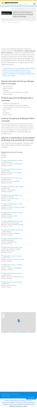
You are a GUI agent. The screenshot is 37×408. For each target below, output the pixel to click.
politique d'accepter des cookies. (19, 406)
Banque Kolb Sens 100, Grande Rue (13, 282)
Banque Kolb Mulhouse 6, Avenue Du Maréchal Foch (13, 160)
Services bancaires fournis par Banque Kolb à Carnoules (19, 68)
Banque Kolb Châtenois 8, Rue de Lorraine (13, 212)
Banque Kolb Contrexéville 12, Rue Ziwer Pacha (13, 195)
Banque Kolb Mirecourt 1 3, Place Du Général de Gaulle (13, 204)
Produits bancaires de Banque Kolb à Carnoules (16, 70)
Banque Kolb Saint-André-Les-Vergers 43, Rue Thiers (13, 247)
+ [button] (3, 314)
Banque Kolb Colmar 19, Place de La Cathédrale (13, 169)
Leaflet (11, 332)
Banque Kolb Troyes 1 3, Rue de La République (13, 264)
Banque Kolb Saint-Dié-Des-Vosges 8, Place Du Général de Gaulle (13, 221)
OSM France (32, 332)
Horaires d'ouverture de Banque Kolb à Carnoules (17, 72)
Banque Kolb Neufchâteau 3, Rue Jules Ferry (13, 238)
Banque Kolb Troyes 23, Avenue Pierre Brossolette (13, 256)
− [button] (3, 317)
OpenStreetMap (21, 332)
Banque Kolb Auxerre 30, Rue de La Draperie (13, 178)
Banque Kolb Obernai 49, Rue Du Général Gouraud (13, 273)
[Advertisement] (13, 36)
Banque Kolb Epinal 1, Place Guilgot (13, 186)
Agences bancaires (11, 2)
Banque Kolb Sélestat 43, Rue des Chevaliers (13, 230)
